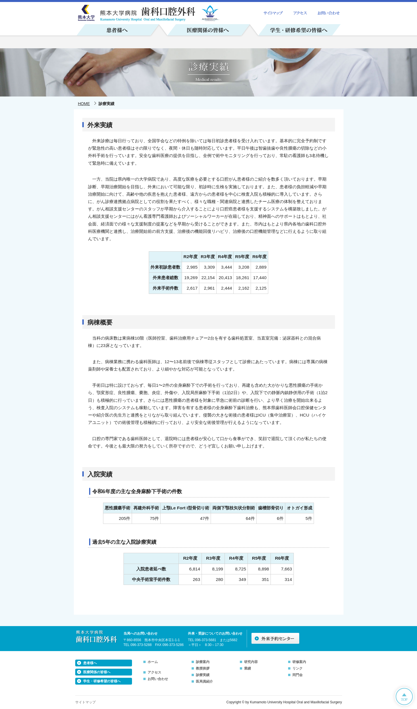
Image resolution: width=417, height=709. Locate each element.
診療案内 (202, 662)
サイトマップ (85, 702)
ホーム (153, 662)
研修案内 (299, 662)
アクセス (154, 672)
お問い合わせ (158, 679)
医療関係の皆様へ (96, 672)
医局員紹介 (204, 681)
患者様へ (90, 663)
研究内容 (251, 662)
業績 (247, 668)
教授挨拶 (202, 668)
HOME (84, 103)
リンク (297, 668)
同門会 (297, 675)
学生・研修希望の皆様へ (102, 681)
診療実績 (202, 675)
